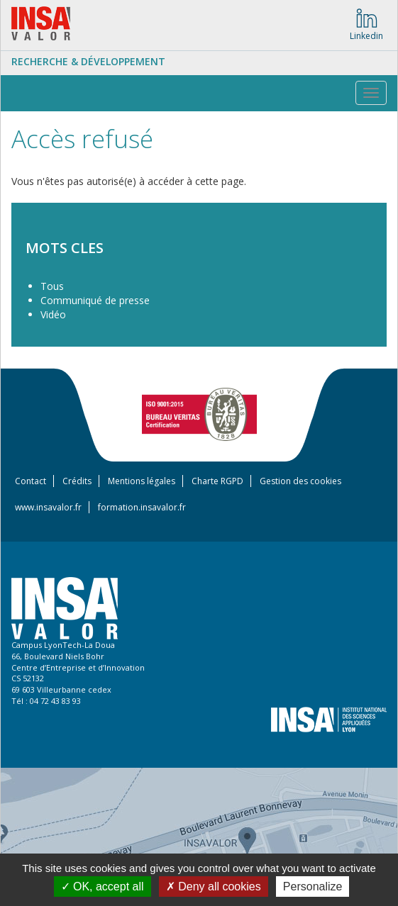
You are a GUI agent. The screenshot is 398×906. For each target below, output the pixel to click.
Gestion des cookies (300, 481)
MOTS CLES (65, 247)
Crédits (77, 481)
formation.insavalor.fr (142, 507)
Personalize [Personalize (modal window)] (313, 886)
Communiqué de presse (95, 300)
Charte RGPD (217, 481)
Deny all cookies (213, 886)
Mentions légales (141, 481)
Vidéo (53, 314)
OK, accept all (102, 886)
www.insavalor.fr (48, 507)
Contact (30, 481)
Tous (52, 286)
